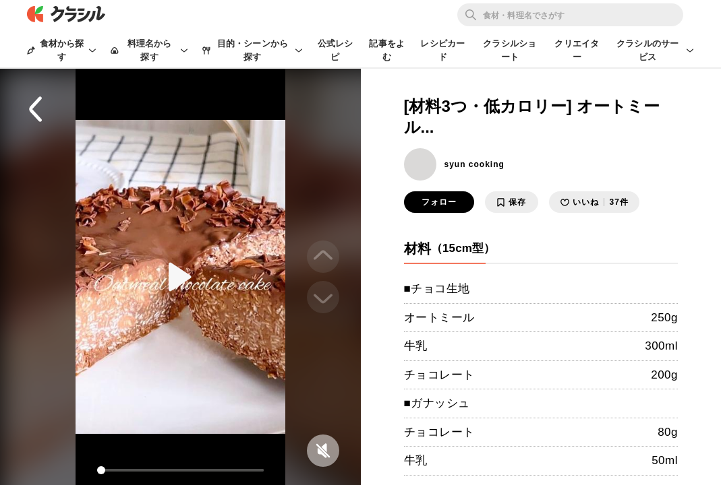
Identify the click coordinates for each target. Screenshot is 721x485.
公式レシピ (335, 50)
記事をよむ (387, 50)
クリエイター (576, 50)
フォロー (439, 202)
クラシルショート (509, 50)
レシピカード (442, 50)
